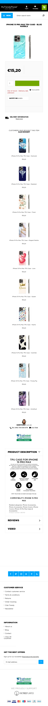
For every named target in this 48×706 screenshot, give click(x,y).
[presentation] (31, 15)
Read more (19, 118)
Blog (7, 630)
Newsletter (9, 609)
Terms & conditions (12, 595)
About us (8, 626)
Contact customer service (15, 591)
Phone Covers (28, 507)
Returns (8, 598)
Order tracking (10, 602)
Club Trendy (9, 605)
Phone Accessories (29, 505)
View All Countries (7, 637)
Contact (8, 633)
